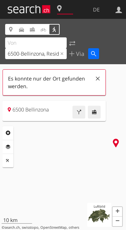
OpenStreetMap (53, 227)
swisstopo (30, 227)
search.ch (12, 227)
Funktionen (8, 160)
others (74, 227)
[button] (117, 212)
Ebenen (8, 147)
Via (79, 53)
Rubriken (8, 133)
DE (96, 9)
